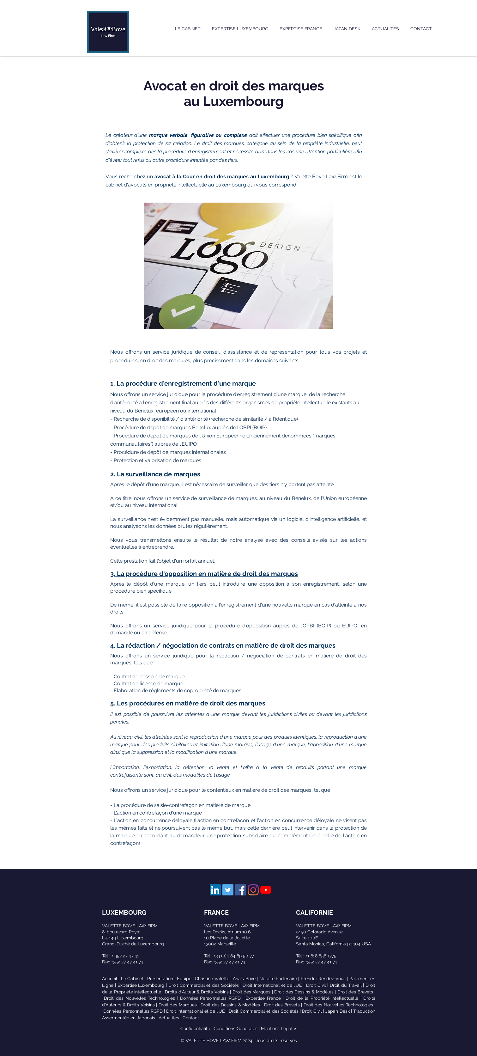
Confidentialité (195, 1028)
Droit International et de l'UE (272, 985)
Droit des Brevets (355, 991)
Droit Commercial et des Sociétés (203, 985)
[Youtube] (265, 889)
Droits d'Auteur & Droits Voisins (197, 991)
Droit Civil (316, 985)
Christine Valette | (214, 978)
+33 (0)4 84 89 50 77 (234, 955)
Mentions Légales (279, 1028)
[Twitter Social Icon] (227, 889)
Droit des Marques (251, 991)
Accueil (109, 978)
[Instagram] (253, 889)
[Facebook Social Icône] (240, 889)
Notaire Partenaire (278, 978)
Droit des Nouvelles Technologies (139, 998)
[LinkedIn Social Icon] (215, 889)
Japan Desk (337, 1011)
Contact (191, 1017)
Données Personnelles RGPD (210, 998)
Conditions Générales (235, 1028)
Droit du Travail (346, 985)
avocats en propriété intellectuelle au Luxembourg (187, 185)
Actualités (169, 1017)
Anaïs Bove (244, 978)
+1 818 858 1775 (320, 955)
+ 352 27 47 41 (125, 955)
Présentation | (162, 978)
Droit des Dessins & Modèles (304, 991)
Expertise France (263, 998)
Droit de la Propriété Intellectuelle (322, 998)
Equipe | (186, 978)
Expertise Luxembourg (141, 985)
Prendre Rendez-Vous (323, 978)
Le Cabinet (132, 978)
